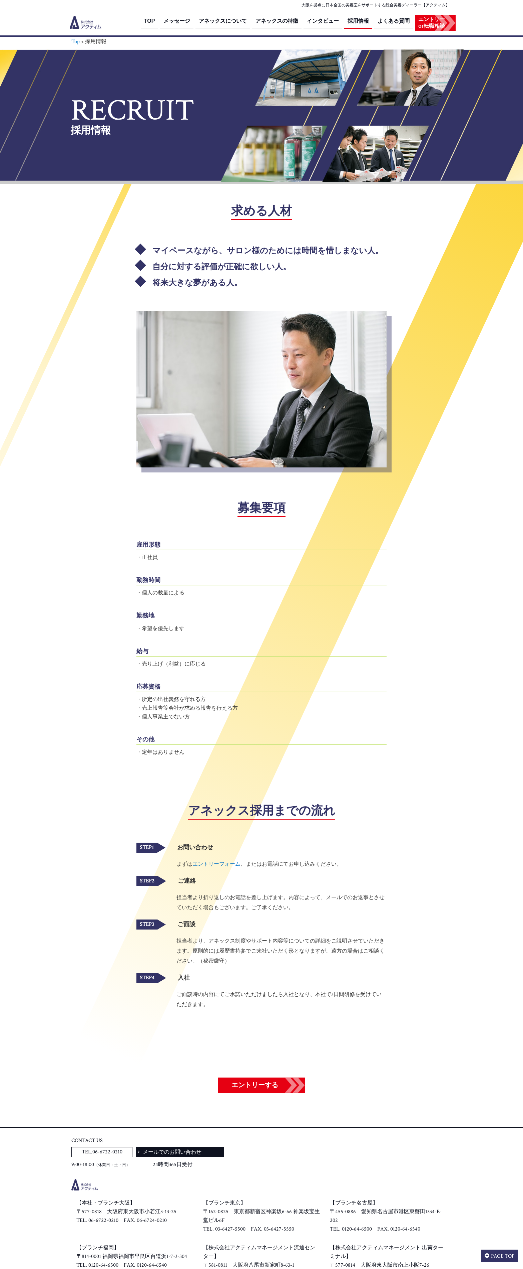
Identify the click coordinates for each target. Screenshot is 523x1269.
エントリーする (254, 1085)
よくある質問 (394, 21)
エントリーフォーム (216, 864)
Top (75, 41)
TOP (149, 21)
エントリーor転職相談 (431, 22)
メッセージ (176, 21)
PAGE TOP (503, 1256)
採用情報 (358, 21)
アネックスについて (223, 21)
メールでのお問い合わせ (171, 1152)
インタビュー (323, 21)
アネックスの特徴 (276, 21)
